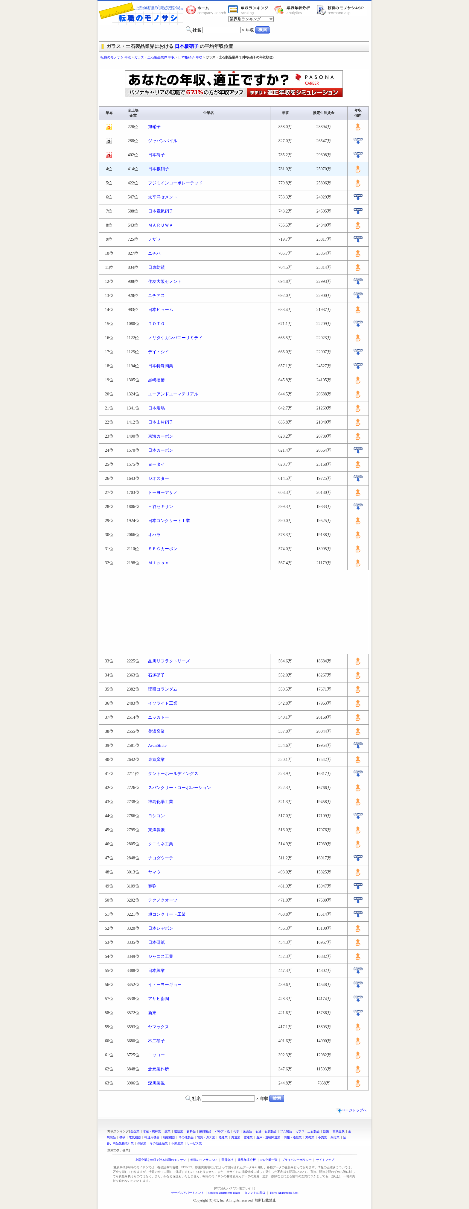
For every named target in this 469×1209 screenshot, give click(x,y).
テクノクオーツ (162, 900)
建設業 (178, 1131)
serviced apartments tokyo (224, 1192)
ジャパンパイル (162, 141)
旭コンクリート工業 (167, 914)
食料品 (191, 1131)
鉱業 (167, 1131)
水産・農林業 (152, 1131)
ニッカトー (158, 717)
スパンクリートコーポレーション (179, 787)
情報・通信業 (293, 1137)
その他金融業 (159, 1143)
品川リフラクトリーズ (169, 661)
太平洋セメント (162, 197)
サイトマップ (325, 1159)
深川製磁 (156, 1083)
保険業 (141, 1143)
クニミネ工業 (160, 844)
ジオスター (158, 478)
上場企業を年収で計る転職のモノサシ (160, 1159)
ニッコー (156, 1055)
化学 (236, 1131)
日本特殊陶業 (160, 366)
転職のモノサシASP (341, 10)
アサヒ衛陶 (158, 998)
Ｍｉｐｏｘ (158, 563)
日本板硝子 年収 (190, 57)
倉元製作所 (158, 1069)
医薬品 (247, 1131)
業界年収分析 (295, 10)
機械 (122, 1137)
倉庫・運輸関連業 (268, 1137)
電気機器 (135, 1137)
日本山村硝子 (160, 422)
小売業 (322, 1137)
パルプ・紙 (222, 1131)
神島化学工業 (160, 802)
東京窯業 (156, 759)
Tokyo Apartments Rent (284, 1192)
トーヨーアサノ (162, 492)
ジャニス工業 (160, 956)
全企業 (134, 1131)
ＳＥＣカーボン (162, 549)
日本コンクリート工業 (169, 520)
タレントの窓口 (254, 1192)
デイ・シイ (158, 352)
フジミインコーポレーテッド (175, 183)
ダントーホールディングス (173, 773)
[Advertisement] (234, 65)
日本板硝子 (187, 46)
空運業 (248, 1137)
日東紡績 (156, 267)
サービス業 (194, 1143)
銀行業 (335, 1137)
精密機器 (169, 1137)
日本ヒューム (160, 309)
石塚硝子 (156, 675)
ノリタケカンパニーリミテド (175, 338)
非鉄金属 (339, 1131)
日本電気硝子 (160, 211)
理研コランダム (162, 689)
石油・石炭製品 (265, 1131)
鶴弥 (152, 886)
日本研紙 (156, 942)
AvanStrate (157, 745)
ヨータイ (156, 464)
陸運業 (223, 1137)
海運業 (235, 1137)
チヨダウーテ (160, 858)
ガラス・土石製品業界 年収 (154, 57)
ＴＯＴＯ (156, 323)
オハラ (154, 535)
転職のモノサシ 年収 (115, 57)
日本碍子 (156, 155)
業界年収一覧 (249, 10)
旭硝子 (154, 127)
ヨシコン (156, 816)
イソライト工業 (162, 703)
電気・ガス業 (206, 1137)
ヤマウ (154, 872)
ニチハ (154, 253)
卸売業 (309, 1137)
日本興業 (156, 970)
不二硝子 (156, 1041)
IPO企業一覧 (268, 1159)
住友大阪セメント (165, 281)
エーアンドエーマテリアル (173, 394)
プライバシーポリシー (297, 1159)
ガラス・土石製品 (307, 1131)
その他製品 (186, 1137)
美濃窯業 (156, 731)
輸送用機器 (151, 1137)
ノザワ (154, 239)
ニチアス (156, 295)
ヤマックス (158, 1027)
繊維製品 (205, 1131)
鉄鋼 (326, 1131)
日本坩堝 (156, 408)
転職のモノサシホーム (207, 10)
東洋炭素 (156, 830)
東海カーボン (160, 436)
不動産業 (177, 1143)
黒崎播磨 (156, 380)
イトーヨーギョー (165, 984)
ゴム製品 (286, 1131)
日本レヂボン (160, 928)
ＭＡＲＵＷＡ (160, 225)
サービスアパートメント (187, 1192)
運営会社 (227, 1159)
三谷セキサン (160, 506)
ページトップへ (351, 1110)
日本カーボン (160, 450)
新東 (152, 1013)
